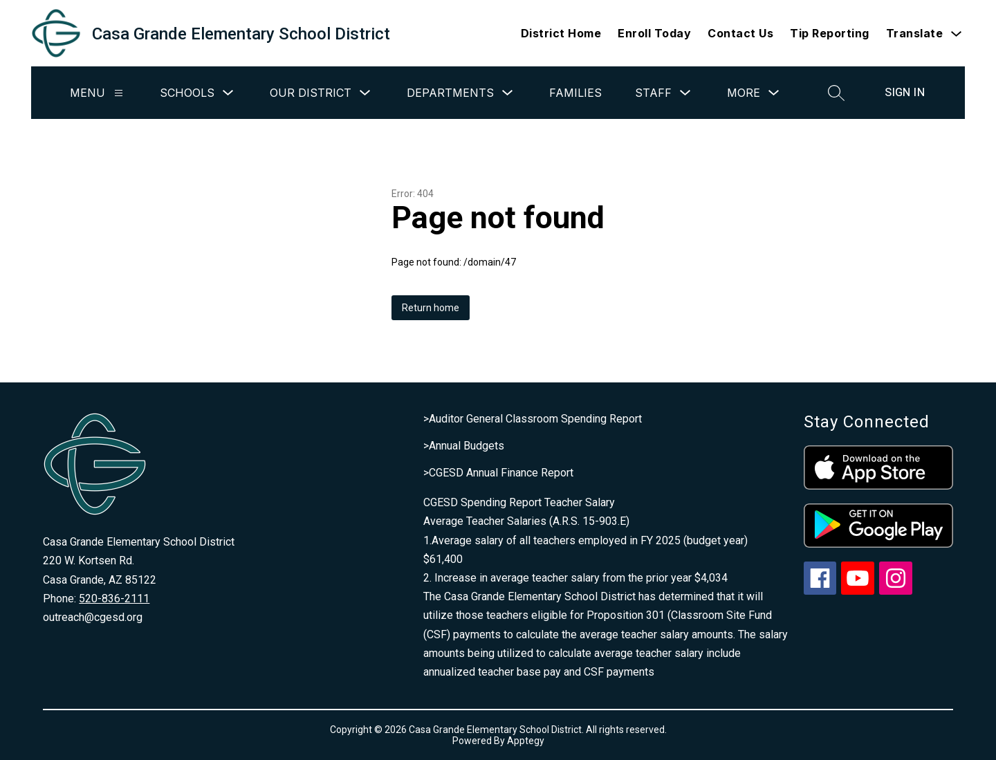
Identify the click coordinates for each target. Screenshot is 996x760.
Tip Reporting (829, 33)
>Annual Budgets (463, 445)
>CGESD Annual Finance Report (498, 472)
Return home (430, 307)
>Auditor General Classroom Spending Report (532, 418)
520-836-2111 (114, 598)
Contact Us (740, 33)
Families (575, 93)
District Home (561, 33)
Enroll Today (654, 33)
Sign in (905, 92)
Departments (450, 93)
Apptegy (525, 740)
